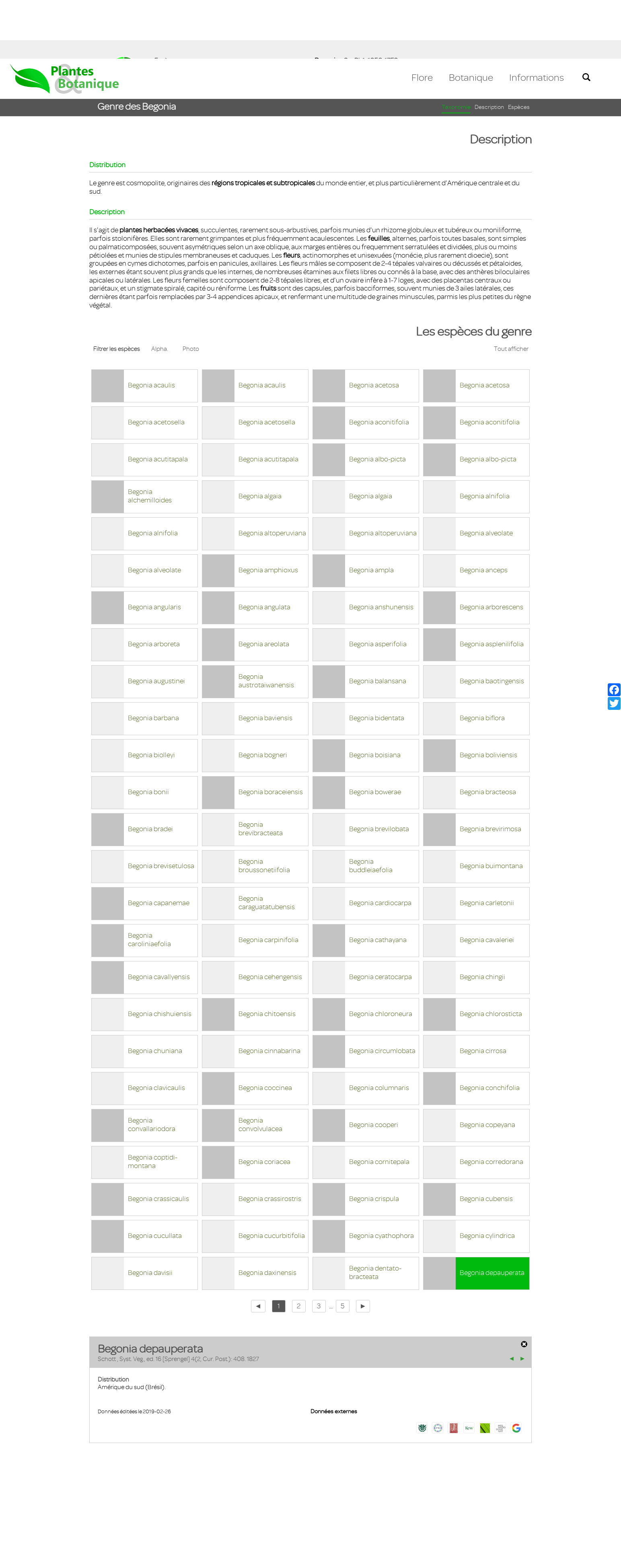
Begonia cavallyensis (159, 918)
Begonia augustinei (156, 622)
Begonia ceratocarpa (380, 918)
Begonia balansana (377, 622)
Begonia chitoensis (267, 955)
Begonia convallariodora (151, 1066)
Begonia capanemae (158, 844)
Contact (25, 1515)
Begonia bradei (150, 770)
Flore (422, 19)
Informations (536, 19)
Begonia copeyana (487, 1066)
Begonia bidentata (376, 659)
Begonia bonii (148, 733)
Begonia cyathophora (381, 1177)
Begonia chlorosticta (491, 955)
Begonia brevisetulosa (161, 807)
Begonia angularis (154, 548)
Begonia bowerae (375, 733)
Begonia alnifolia (485, 437)
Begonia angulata (264, 548)
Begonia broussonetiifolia (264, 807)
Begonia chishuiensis (159, 955)
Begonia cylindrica (487, 1177)
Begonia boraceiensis (271, 733)
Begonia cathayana (378, 881)
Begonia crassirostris (270, 1140)
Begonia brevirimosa (490, 770)
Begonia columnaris (379, 1029)
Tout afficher (511, 290)
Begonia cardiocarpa (380, 844)
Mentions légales (70, 1515)
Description (489, 48)
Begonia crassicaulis (158, 1140)
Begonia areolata (264, 585)
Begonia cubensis (486, 1140)
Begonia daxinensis (267, 1214)
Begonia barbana (153, 659)
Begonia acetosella (156, 363)
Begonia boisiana (375, 696)
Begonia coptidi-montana (152, 1103)
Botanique (471, 19)
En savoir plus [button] (227, 1551)
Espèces (519, 48)
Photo (191, 290)
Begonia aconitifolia (379, 363)
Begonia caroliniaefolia (149, 881)
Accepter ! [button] (593, 1551)
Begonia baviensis (265, 659)
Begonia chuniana (155, 992)
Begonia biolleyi (151, 696)
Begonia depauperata (492, 1214)
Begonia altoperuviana (272, 474)
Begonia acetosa (374, 326)
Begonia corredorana (491, 1103)
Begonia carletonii (487, 844)
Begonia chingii (482, 918)
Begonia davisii (150, 1214)
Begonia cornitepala (379, 1103)
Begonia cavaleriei (487, 881)
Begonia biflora (482, 659)
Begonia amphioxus (268, 511)
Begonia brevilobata (379, 770)
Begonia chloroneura (380, 955)
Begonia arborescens (491, 548)
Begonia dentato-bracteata (375, 1213)
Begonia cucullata (155, 1177)
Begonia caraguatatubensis (267, 844)
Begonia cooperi (373, 1066)
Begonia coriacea (264, 1103)
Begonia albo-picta (377, 400)
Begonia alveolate (486, 474)
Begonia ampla (371, 511)
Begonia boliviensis (488, 696)
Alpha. (159, 290)
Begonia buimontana (491, 807)
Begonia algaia (260, 437)
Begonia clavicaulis (156, 1029)
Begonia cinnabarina (269, 992)
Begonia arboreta (154, 585)
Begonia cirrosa (483, 992)
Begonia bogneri (263, 696)
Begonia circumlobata (382, 992)
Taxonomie (456, 48)
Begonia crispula (374, 1140)
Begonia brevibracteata (261, 770)
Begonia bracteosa (488, 733)
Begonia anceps (484, 511)
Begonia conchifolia (490, 1029)
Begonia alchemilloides (150, 437)
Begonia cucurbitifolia (272, 1177)
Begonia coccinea (265, 1029)
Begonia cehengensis (270, 918)
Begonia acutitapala (158, 400)
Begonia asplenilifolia (492, 585)
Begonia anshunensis (381, 548)
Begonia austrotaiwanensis (266, 622)
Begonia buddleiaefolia (371, 807)
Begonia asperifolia (378, 585)
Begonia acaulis (151, 326)
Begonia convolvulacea (260, 1066)
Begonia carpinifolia (268, 881)
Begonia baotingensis (492, 622)
